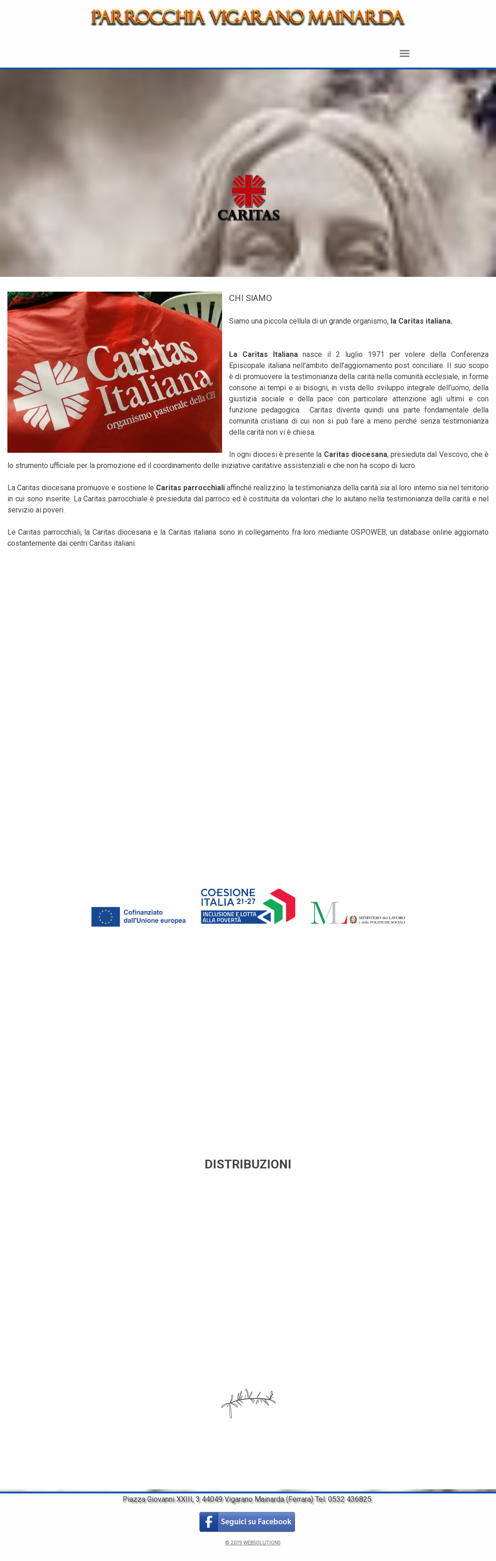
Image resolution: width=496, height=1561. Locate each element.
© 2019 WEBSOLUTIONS (252, 1543)
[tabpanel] (248, 174)
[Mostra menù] (404, 53)
